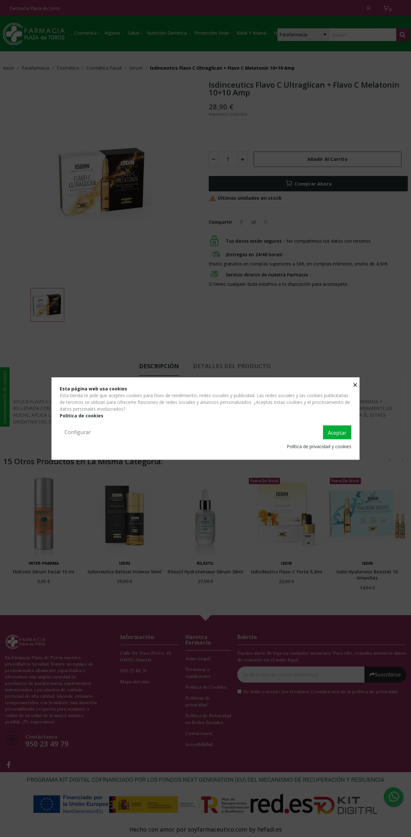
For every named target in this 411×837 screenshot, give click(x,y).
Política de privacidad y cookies (319, 446)
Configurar (78, 432)
